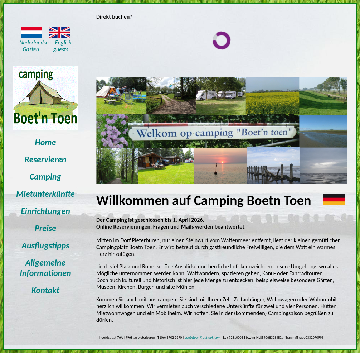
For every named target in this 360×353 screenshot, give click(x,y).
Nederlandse (34, 42)
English (63, 42)
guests (60, 49)
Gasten (31, 49)
